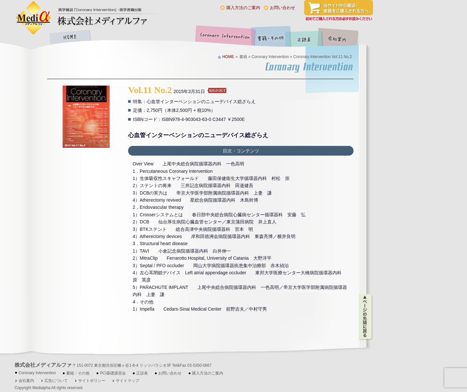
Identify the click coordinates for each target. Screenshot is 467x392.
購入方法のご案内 (243, 7)
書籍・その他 (271, 38)
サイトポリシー (91, 380)
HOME (69, 38)
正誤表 (305, 38)
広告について (56, 380)
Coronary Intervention (224, 38)
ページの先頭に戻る (365, 316)
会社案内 (342, 38)
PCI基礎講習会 (113, 373)
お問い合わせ (282, 7)
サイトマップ (127, 380)
